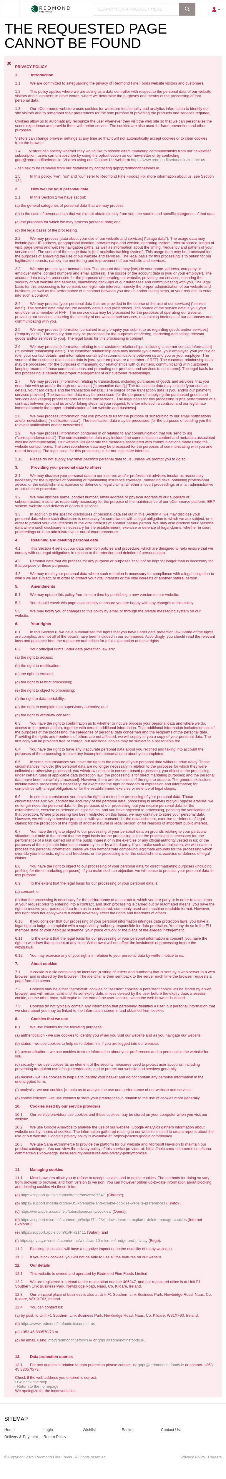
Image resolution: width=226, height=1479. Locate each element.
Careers (215, 1457)
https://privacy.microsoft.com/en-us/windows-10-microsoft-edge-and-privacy (83, 1240)
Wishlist (89, 1429)
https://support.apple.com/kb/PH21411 (53, 1232)
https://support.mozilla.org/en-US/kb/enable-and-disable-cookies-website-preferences (93, 1203)
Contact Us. (171, 1429)
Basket (128, 1429)
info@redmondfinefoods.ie (69, 1340)
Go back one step (32, 1382)
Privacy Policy (193, 1457)
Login (48, 1429)
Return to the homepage (37, 1386)
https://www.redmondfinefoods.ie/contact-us (168, 160)
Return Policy (55, 1437)
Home (9, 1429)
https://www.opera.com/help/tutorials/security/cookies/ (66, 1211)
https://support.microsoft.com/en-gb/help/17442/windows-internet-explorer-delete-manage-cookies (104, 1219)
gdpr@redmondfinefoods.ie (121, 1340)
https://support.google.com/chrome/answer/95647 (63, 1195)
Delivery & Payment (21, 1437)
